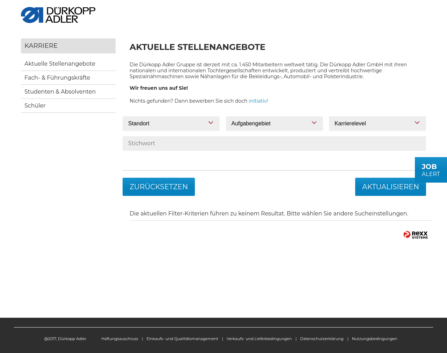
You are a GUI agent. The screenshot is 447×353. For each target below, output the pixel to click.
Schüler (35, 105)
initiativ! (258, 101)
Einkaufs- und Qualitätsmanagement (182, 338)
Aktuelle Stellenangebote (59, 63)
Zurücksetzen (159, 187)
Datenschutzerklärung (322, 338)
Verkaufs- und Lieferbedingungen (259, 338)
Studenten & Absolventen (60, 91)
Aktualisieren (390, 187)
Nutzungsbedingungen (374, 338)
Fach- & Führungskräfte (57, 77)
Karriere (41, 46)
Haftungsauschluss (119, 338)
